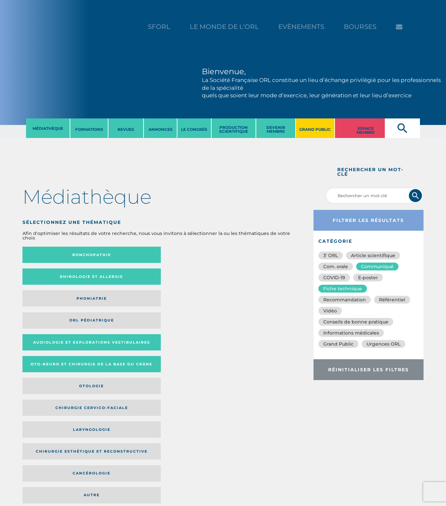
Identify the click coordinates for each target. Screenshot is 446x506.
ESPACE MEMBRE (365, 130)
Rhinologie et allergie (116, 255)
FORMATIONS (89, 129)
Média (228, 344)
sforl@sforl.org (115, 460)
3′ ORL (330, 255)
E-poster (368, 277)
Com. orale (335, 266)
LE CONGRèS (194, 129)
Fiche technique (342, 289)
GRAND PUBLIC (315, 129)
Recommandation (344, 300)
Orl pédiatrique (263, 255)
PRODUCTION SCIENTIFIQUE (233, 129)
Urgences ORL (383, 344)
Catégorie (187, 344)
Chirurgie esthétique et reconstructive (119, 305)
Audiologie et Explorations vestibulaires (46, 278)
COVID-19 (334, 277)
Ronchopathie (54, 255)
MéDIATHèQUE (48, 128)
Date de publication (278, 344)
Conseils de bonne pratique (355, 322)
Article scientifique (373, 255)
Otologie (194, 279)
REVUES (126, 129)
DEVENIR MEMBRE (275, 129)
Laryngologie (54, 305)
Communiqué (377, 266)
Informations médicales (351, 333)
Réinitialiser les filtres (368, 370)
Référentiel (392, 300)
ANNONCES (160, 129)
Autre (264, 305)
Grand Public (338, 344)
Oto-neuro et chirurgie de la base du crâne (118, 278)
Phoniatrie (194, 255)
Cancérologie (194, 305)
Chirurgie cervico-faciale (262, 279)
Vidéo (330, 311)
